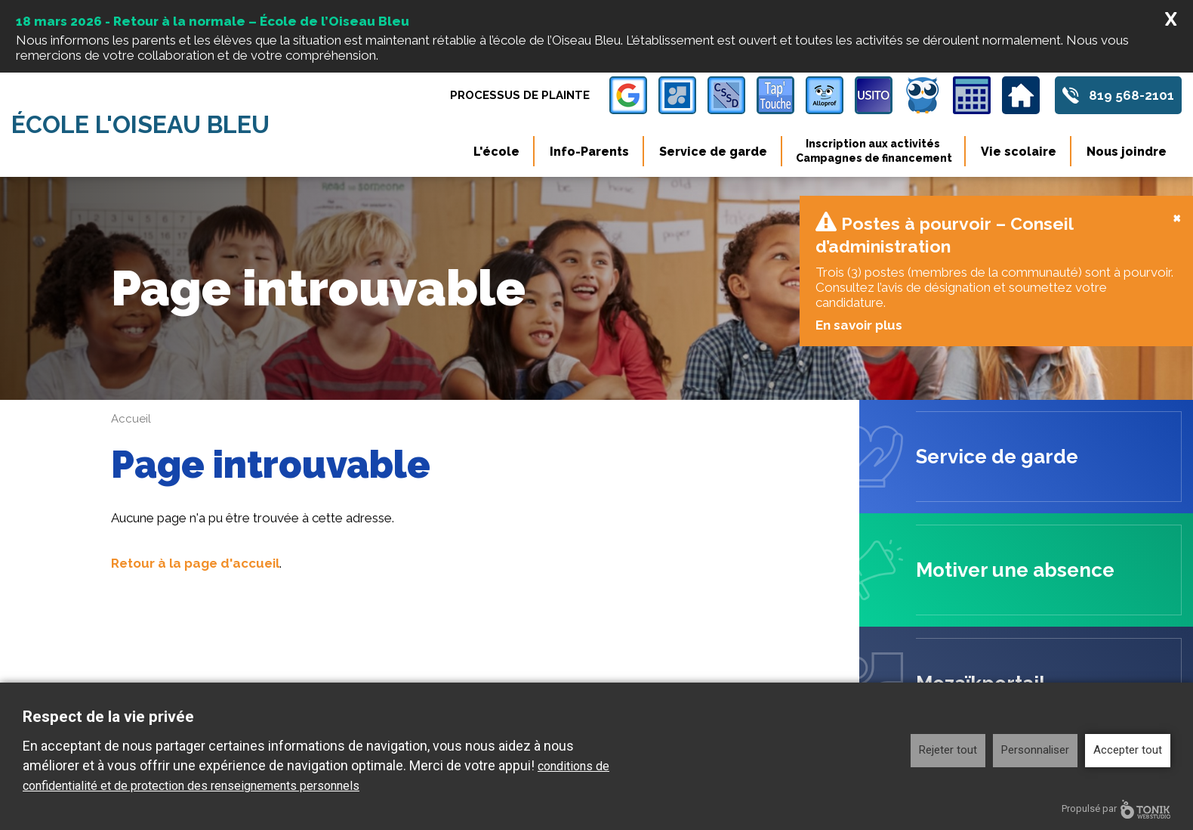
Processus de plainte (520, 95)
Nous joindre (1127, 151)
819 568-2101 (1131, 95)
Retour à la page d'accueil (195, 472)
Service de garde (713, 151)
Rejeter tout (948, 750)
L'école (496, 151)
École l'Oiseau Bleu (140, 125)
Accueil (131, 328)
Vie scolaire (1018, 151)
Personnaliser (1035, 750)
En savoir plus (858, 234)
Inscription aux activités (874, 151)
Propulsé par (1116, 809)
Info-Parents (589, 151)
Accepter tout (1127, 750)
